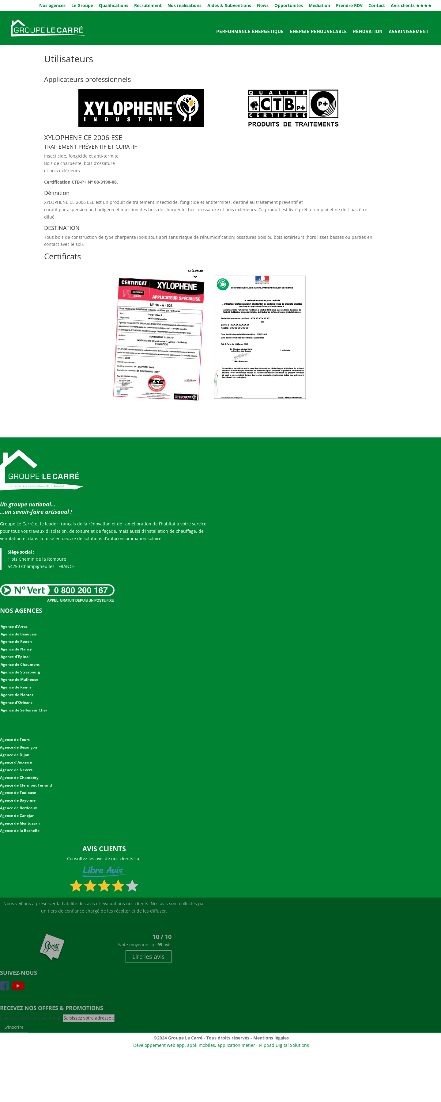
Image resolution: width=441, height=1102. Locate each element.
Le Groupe (82, 5)
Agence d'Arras (14, 626)
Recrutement (148, 5)
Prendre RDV (349, 5)
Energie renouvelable (318, 32)
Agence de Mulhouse (19, 679)
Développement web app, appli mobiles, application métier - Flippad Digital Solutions (221, 1045)
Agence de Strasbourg (20, 672)
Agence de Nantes (17, 694)
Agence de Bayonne (18, 800)
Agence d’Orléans (16, 702)
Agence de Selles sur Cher (24, 710)
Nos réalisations (185, 5)
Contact (376, 5)
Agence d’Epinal (15, 656)
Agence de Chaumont (20, 664)
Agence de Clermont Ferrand (26, 785)
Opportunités (288, 5)
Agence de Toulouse (18, 792)
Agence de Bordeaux (18, 807)
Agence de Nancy (16, 649)
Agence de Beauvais (19, 634)
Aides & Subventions (229, 5)
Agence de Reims (16, 687)
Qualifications (113, 5)
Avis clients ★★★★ (411, 5)
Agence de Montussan (20, 823)
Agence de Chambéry (19, 777)
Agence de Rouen (16, 641)
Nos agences (52, 5)
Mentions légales (271, 1038)
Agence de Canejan (17, 815)
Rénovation (368, 32)
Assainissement (409, 32)
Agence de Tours (15, 739)
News (263, 5)
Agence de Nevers (16, 769)
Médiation (319, 5)
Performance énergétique (250, 32)
